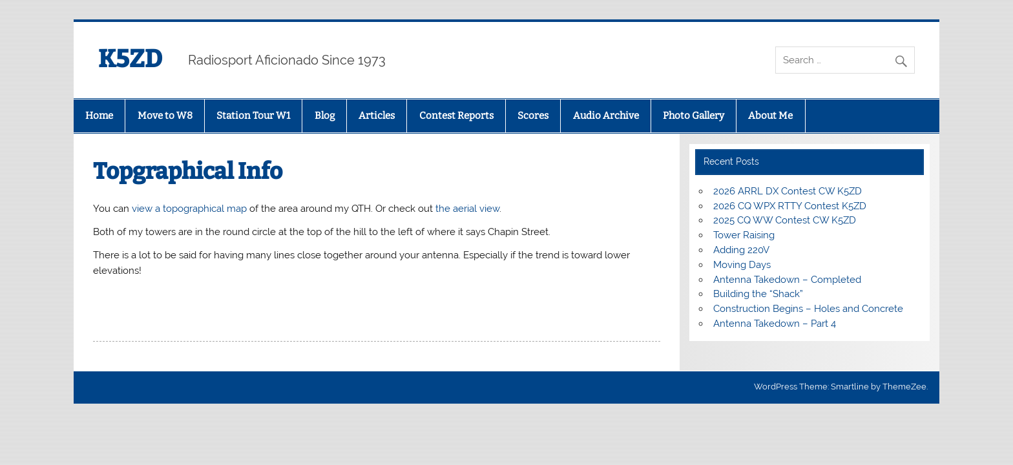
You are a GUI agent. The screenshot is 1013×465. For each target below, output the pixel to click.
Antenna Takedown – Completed (787, 279)
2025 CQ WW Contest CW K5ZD (784, 220)
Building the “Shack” (758, 294)
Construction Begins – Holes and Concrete (808, 309)
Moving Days (742, 265)
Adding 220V (741, 250)
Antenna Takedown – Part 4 (774, 323)
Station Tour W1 (253, 115)
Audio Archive (606, 115)
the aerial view (467, 208)
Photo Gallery (693, 115)
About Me (770, 115)
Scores (532, 115)
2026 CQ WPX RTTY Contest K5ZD (789, 206)
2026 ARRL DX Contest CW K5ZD (787, 191)
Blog (325, 115)
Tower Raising (744, 235)
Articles (377, 115)
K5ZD (130, 59)
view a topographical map (190, 208)
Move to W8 (165, 115)
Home (99, 115)
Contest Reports (456, 115)
